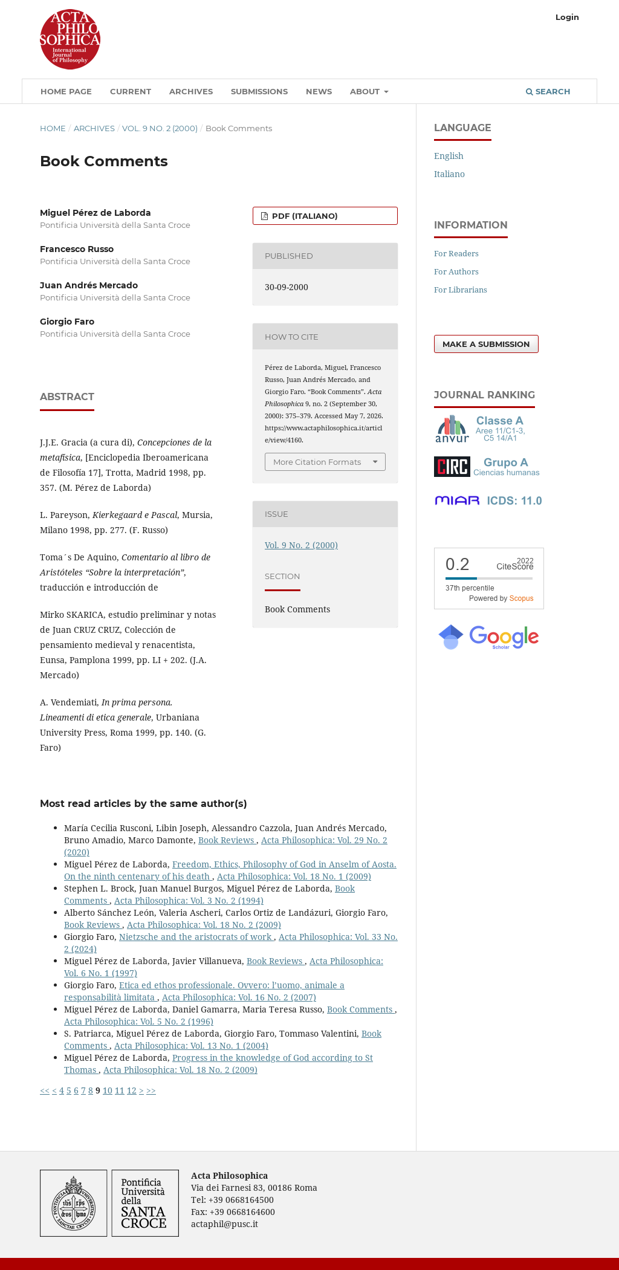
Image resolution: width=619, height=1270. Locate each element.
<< (45, 1090)
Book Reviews (227, 840)
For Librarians (460, 289)
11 (120, 1090)
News (319, 91)
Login (567, 17)
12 (132, 1090)
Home (53, 128)
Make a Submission (486, 344)
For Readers (456, 253)
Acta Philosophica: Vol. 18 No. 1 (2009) (294, 876)
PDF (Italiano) (304, 216)
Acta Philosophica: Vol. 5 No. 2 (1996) (138, 1021)
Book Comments (361, 1009)
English (449, 155)
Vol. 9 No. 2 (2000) (160, 128)
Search (548, 91)
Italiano (449, 174)
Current (130, 91)
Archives (191, 91)
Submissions (259, 91)
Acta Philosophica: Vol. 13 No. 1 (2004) (191, 1045)
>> (151, 1090)
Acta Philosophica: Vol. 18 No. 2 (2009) (204, 924)
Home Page (66, 91)
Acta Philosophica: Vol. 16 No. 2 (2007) (239, 997)
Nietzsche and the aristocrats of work (196, 936)
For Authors (456, 271)
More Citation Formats (317, 462)
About (366, 91)
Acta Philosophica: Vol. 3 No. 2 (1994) (189, 900)
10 (107, 1090)
